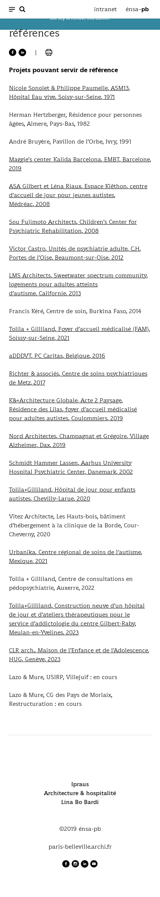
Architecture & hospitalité (80, 793)
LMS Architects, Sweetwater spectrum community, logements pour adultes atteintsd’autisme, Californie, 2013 (78, 284)
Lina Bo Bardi (80, 802)
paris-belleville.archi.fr (80, 847)
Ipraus (80, 784)
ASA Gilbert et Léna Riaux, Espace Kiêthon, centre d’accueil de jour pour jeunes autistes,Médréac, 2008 (78, 195)
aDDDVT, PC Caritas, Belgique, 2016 (57, 356)
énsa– (137, 9)
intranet (105, 9)
